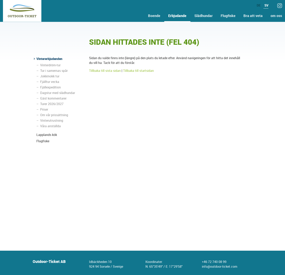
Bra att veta (253, 15)
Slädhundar (203, 15)
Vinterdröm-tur (50, 65)
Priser (44, 109)
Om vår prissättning (54, 115)
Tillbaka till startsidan (138, 70)
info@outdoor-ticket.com (219, 266)
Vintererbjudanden (49, 59)
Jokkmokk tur (49, 76)
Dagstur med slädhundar (57, 93)
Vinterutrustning (51, 120)
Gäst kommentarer (53, 98)
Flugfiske (228, 15)
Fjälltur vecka (49, 82)
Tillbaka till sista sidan (105, 70)
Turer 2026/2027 (52, 104)
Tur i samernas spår (54, 70)
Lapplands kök (46, 135)
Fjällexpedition (50, 87)
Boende (154, 15)
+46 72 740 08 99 (214, 262)
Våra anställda (50, 126)
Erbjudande (177, 15)
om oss (276, 15)
